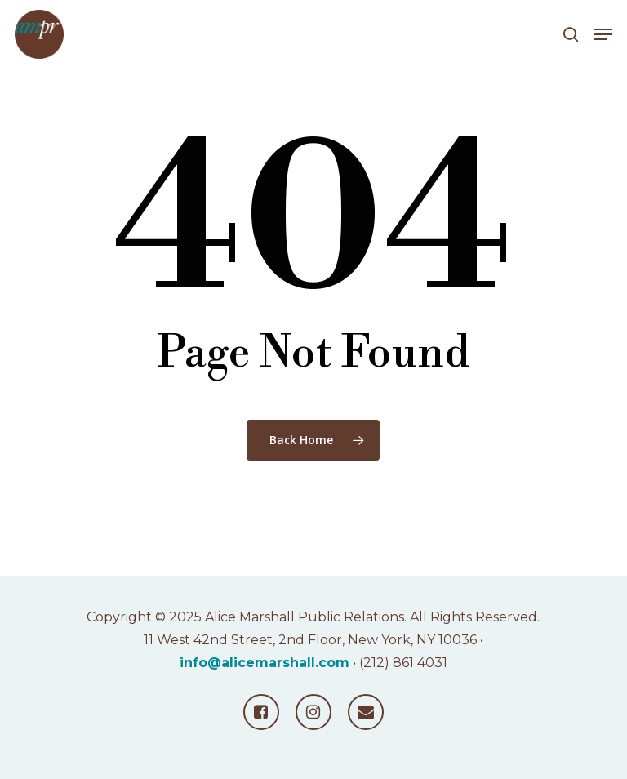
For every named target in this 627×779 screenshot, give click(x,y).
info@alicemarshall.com (264, 662)
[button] (603, 34)
